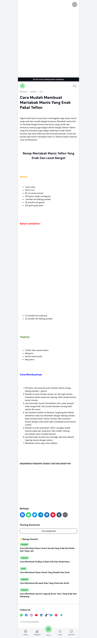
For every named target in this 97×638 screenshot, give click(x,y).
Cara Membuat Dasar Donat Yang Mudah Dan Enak (45, 572)
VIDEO (25, 633)
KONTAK (71, 633)
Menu (48, 630)
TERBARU (37, 633)
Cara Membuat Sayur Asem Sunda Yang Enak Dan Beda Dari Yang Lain (47, 549)
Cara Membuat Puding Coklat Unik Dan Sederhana (45, 561)
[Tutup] (74, 4)
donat (23, 569)
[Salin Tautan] (74, 85)
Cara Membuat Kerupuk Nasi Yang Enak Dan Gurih (44, 583)
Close (49, 614)
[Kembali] (22, 85)
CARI (60, 633)
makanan (24, 558)
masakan (24, 544)
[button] (22, 514)
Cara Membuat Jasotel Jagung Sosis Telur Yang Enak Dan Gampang (48, 595)
